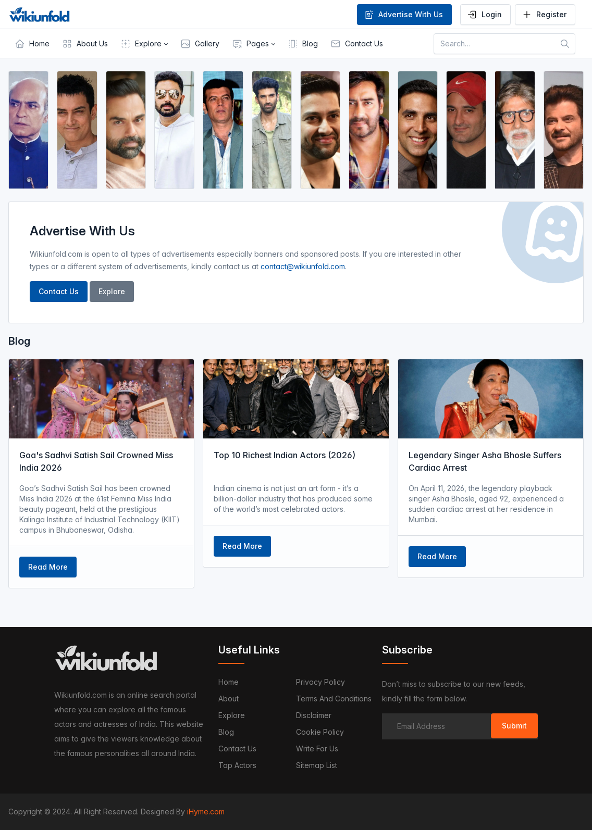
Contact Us (59, 291)
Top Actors (237, 765)
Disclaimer (313, 715)
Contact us (237, 748)
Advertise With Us (403, 14)
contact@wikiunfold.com (303, 266)
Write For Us (317, 748)
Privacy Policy (320, 681)
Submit (514, 725)
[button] (144, 43)
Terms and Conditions (334, 698)
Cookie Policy (320, 731)
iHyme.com (206, 811)
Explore (111, 291)
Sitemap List (316, 765)
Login (484, 14)
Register (544, 14)
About (228, 698)
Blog (226, 731)
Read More (48, 566)
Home (228, 681)
